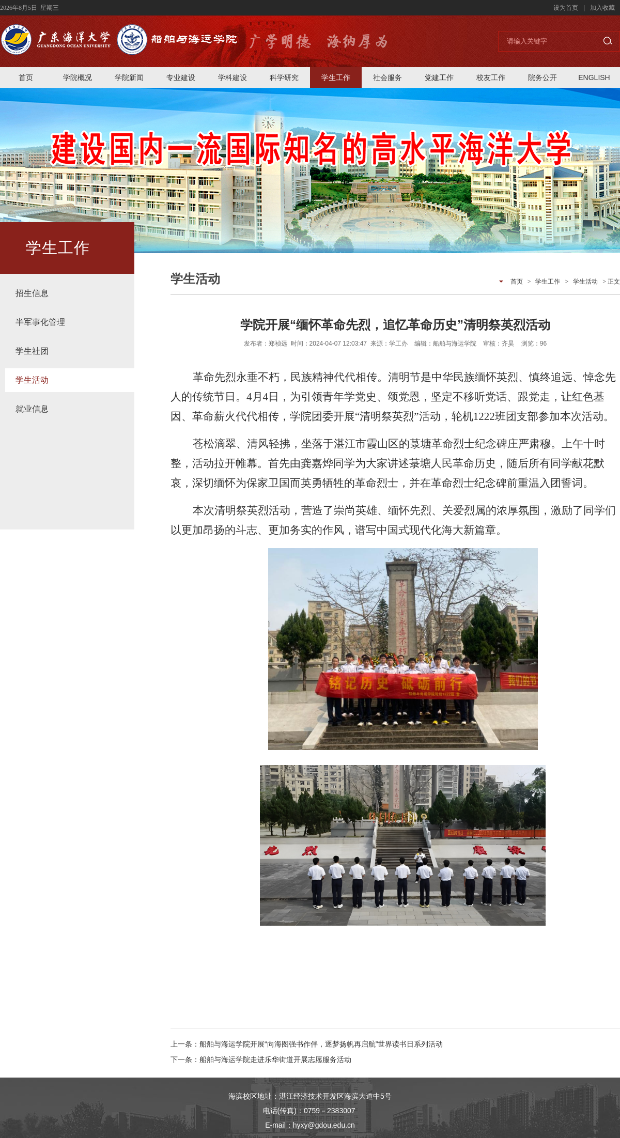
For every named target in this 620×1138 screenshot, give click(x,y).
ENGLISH (594, 77)
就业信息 (32, 408)
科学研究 (284, 77)
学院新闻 (129, 77)
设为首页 (565, 7)
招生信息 (32, 293)
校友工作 (490, 77)
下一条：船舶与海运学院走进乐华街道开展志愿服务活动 (261, 1059)
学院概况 (77, 77)
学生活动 (32, 380)
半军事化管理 (40, 322)
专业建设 (180, 77)
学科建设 (232, 77)
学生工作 (335, 77)
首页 (26, 77)
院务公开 (542, 77)
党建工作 (439, 77)
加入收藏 (602, 7)
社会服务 (387, 77)
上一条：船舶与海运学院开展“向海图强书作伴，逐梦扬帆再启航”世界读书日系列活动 (307, 1044)
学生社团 (32, 351)
